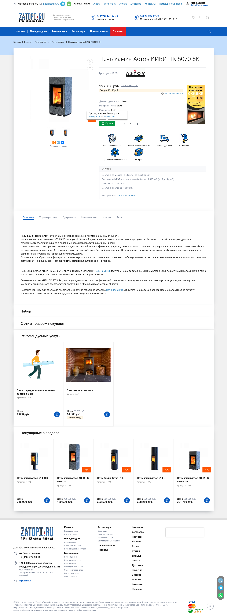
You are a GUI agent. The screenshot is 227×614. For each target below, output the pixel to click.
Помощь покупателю (171, 3)
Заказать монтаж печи (80, 390)
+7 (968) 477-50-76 (29, 557)
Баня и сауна (59, 31)
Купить (107, 123)
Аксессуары (78, 31)
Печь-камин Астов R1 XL (151, 478)
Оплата (123, 3)
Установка (110, 3)
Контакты (150, 3)
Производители (99, 31)
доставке (121, 195)
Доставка (136, 3)
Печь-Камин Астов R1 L (110, 478)
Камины (20, 31)
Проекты (118, 31)
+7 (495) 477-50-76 (29, 553)
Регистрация (202, 5)
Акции (97, 3)
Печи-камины (102, 271)
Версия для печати (173, 93)
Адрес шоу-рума (149, 15)
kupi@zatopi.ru (51, 3)
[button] (109, 16)
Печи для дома (38, 31)
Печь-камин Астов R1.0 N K (32, 478)
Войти (193, 5)
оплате (131, 195)
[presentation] (185, 532)
